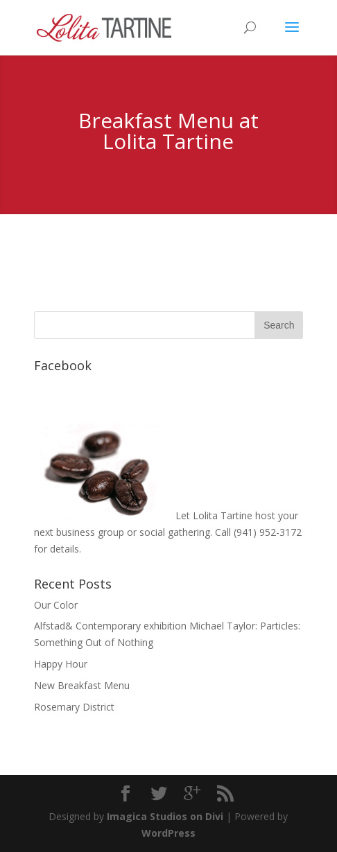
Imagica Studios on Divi (165, 816)
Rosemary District (74, 706)
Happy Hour (60, 663)
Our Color (56, 604)
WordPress (168, 833)
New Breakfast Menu (82, 685)
